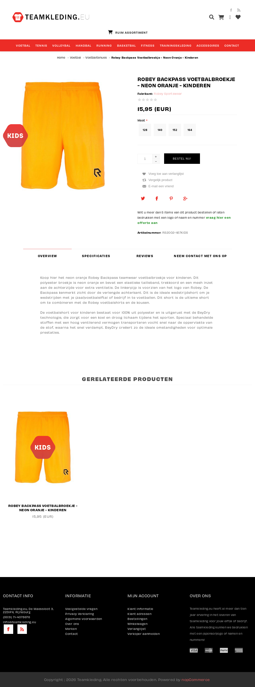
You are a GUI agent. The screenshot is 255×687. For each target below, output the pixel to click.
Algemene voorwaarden (83, 618)
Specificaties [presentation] (96, 256)
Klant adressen (140, 613)
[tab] (47, 256)
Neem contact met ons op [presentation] (200, 256)
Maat (141, 120)
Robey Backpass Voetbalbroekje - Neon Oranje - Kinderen (42, 507)
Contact (71, 633)
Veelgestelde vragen (81, 608)
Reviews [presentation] (144, 256)
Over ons (72, 623)
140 (160, 130)
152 (175, 130)
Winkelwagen (138, 623)
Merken (71, 628)
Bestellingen (137, 618)
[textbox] (202, 17)
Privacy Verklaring (79, 613)
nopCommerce (196, 679)
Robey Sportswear (168, 93)
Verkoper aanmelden (144, 633)
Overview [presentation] (47, 256)
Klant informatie (140, 608)
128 (145, 130)
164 (190, 130)
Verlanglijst (137, 628)
